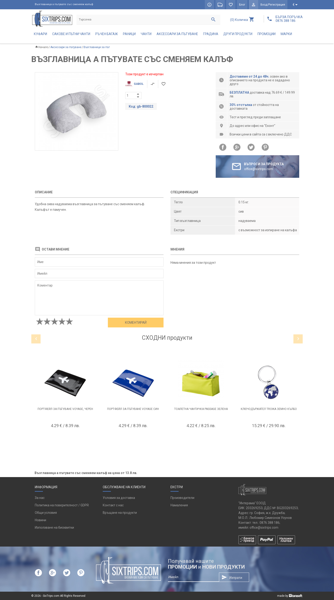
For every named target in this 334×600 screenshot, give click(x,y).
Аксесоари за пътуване (177, 34)
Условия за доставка (119, 498)
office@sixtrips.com (264, 527)
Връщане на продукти (120, 512)
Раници (129, 34)
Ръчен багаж (106, 34)
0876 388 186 (269, 522)
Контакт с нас (113, 505)
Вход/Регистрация (272, 4)
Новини (40, 520)
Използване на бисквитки (54, 527)
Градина (210, 34)
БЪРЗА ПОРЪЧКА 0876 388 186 (289, 19)
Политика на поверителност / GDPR (62, 505)
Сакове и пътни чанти (71, 34)
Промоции (266, 34)
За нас (40, 498)
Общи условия (46, 512)
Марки (286, 34)
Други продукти (237, 34)
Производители (182, 498)
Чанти (146, 34)
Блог (242, 4)
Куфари (40, 34)
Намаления (179, 505)
